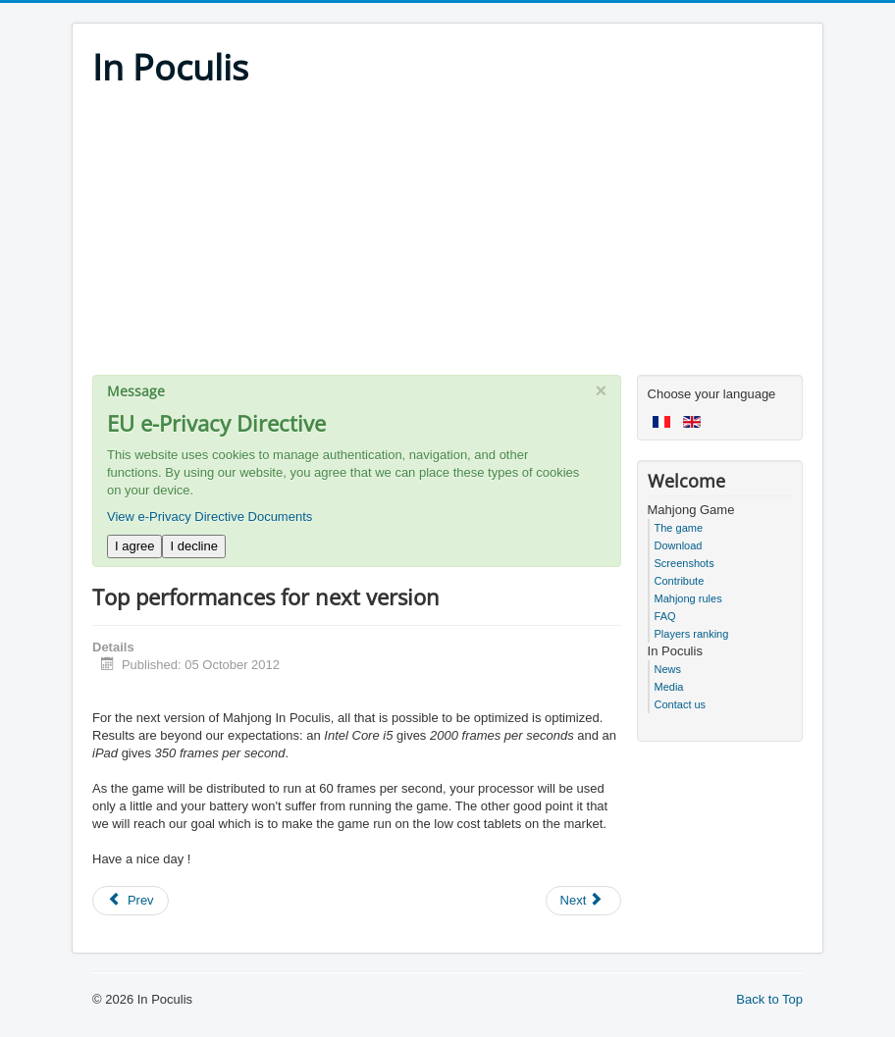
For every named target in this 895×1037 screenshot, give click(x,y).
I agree (134, 546)
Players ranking (692, 634)
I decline (193, 546)
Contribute (680, 581)
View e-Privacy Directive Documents (209, 516)
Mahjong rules (688, 598)
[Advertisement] (447, 237)
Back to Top (769, 999)
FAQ (665, 616)
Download (679, 545)
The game (679, 528)
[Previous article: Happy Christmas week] (130, 900)
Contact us (681, 704)
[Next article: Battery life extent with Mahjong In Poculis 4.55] (584, 900)
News (668, 669)
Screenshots (684, 563)
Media (669, 687)
